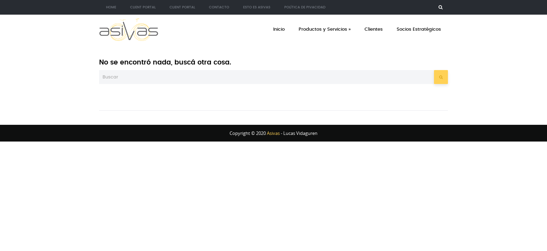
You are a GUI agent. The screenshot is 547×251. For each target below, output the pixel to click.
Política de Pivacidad (304, 7)
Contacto (219, 7)
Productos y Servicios (325, 29)
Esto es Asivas (256, 7)
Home (111, 7)
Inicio (279, 29)
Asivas (273, 133)
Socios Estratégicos (419, 29)
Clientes (374, 29)
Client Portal (143, 7)
